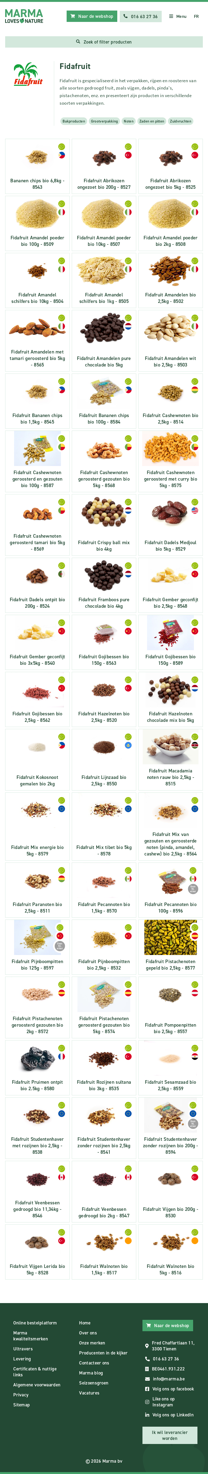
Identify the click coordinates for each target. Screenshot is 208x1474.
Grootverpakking (104, 121)
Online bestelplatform (35, 1323)
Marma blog (91, 1373)
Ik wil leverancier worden (170, 1435)
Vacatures (89, 1393)
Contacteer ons (94, 1363)
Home (84, 1323)
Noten (129, 121)
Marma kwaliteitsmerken (30, 1336)
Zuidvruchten (180, 121)
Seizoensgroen (93, 1383)
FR (196, 16)
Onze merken (92, 1343)
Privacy (20, 1395)
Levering (22, 1359)
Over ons (88, 1333)
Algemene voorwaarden (36, 1385)
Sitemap (21, 1405)
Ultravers (23, 1349)
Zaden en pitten (151, 121)
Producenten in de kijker (103, 1353)
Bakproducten (74, 121)
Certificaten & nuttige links (35, 1372)
